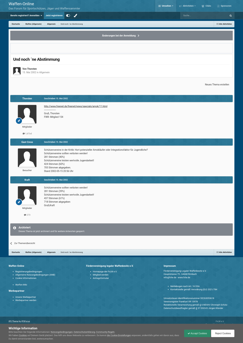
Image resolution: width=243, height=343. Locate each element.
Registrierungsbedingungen (28, 271)
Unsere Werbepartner (25, 297)
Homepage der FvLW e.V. (105, 271)
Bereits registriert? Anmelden (26, 15)
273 (27, 215)
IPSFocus (25, 321)
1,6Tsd (27, 133)
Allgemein (44, 72)
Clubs (208, 6)
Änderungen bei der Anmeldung (119, 35)
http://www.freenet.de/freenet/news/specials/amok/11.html (75, 106)
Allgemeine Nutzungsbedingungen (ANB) (35, 274)
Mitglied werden (100, 274)
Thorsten (32, 68)
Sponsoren (225, 6)
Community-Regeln (105, 332)
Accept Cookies (197, 333)
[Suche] (194, 15)
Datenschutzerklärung (84, 332)
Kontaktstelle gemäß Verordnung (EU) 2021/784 (193, 289)
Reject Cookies (223, 333)
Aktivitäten (188, 6)
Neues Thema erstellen (217, 84)
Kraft (27, 180)
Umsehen (166, 6)
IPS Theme (13, 321)
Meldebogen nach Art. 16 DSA (185, 286)
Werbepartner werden (25, 300)
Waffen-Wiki (21, 284)
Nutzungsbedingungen (62, 332)
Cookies (23, 335)
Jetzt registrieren (54, 15)
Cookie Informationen (25, 278)
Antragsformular (101, 278)
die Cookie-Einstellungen (119, 335)
